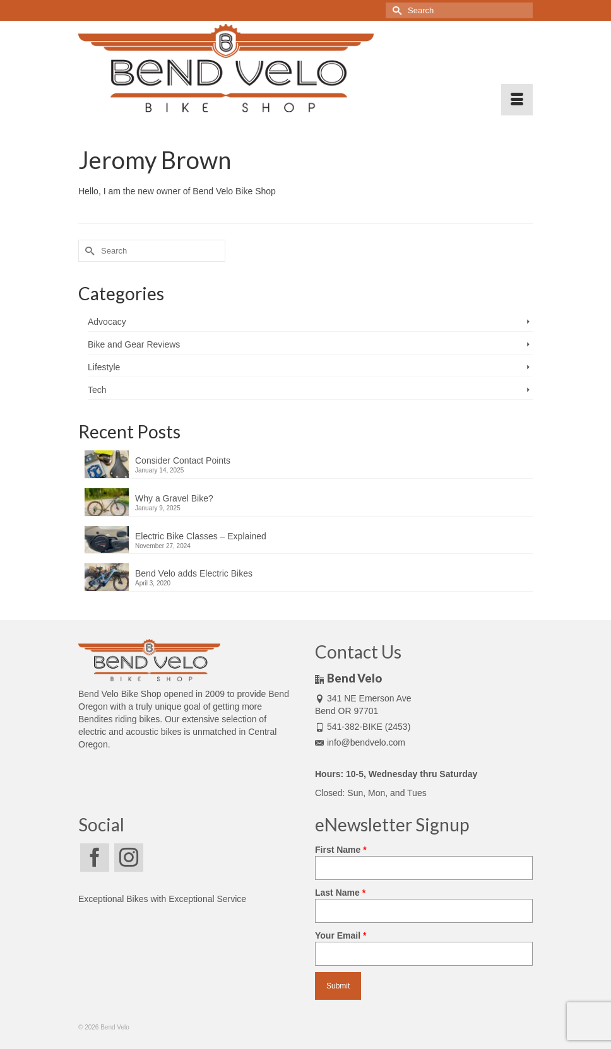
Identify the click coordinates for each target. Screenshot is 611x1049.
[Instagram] (128, 857)
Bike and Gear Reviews (134, 344)
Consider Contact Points (182, 460)
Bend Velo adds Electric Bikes (193, 573)
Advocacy (107, 322)
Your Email (424, 944)
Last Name (424, 902)
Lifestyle (104, 367)
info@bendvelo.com (360, 742)
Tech (97, 390)
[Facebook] (94, 857)
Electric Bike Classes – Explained (200, 536)
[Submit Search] (395, 10)
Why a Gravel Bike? (174, 498)
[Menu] (517, 99)
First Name (424, 859)
